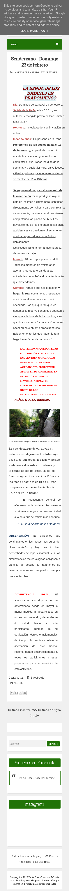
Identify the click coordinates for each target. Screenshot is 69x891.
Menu (34, 44)
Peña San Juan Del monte (37, 778)
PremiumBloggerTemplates (40, 883)
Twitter (17, 683)
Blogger (44, 861)
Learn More (29, 31)
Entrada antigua (49, 710)
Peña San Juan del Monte (43, 877)
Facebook (35, 677)
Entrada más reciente (23, 710)
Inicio (34, 715)
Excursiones (49, 72)
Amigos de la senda (27, 72)
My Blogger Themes (38, 880)
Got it (45, 31)
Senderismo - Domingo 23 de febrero (34, 62)
